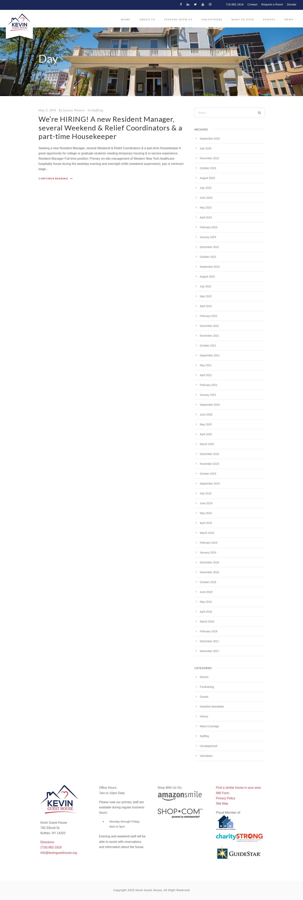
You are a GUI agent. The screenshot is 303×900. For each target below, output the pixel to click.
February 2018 (208, 631)
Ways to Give (242, 19)
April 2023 (206, 217)
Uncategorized (208, 746)
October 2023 (208, 168)
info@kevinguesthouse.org (58, 852)
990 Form (222, 793)
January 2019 (208, 552)
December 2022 (209, 247)
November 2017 (209, 651)
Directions (47, 842)
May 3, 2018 (47, 110)
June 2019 (206, 503)
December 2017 (209, 641)
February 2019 (208, 542)
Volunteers (211, 19)
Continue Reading (55, 178)
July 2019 (205, 493)
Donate (291, 4)
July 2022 (205, 286)
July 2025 (205, 148)
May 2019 (206, 513)
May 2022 (206, 296)
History (204, 716)
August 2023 (207, 178)
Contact (252, 4)
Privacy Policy (225, 798)
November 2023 (209, 158)
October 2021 (208, 345)
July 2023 (205, 187)
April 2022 (206, 306)
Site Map (222, 803)
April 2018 (206, 611)
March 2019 (207, 532)
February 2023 (208, 227)
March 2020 (207, 444)
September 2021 (210, 355)
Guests (204, 696)
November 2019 (209, 463)
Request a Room (272, 4)
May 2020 (206, 424)
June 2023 (206, 197)
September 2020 (210, 404)
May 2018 (206, 601)
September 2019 (210, 483)
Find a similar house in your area (238, 787)
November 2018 (209, 572)
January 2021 (208, 394)
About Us (147, 19)
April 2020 (206, 434)
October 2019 (208, 473)
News (288, 19)
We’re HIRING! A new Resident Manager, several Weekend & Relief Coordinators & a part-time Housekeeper (110, 127)
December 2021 (209, 325)
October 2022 (208, 256)
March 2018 (207, 621)
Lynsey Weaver (74, 110)
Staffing (97, 110)
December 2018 (209, 562)
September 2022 (210, 266)
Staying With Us (178, 19)
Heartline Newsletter (212, 706)
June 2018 (206, 591)
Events (269, 19)
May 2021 (206, 365)
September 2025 (210, 138)
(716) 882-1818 (50, 847)
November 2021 (209, 335)
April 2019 (206, 523)
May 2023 (206, 207)
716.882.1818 (235, 4)
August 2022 (207, 276)
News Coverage (209, 726)
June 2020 (206, 414)
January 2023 (208, 237)
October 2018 (208, 582)
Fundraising (207, 686)
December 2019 (209, 454)
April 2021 (206, 375)
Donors (204, 677)
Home (125, 19)
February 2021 (208, 385)
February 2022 (208, 316)
